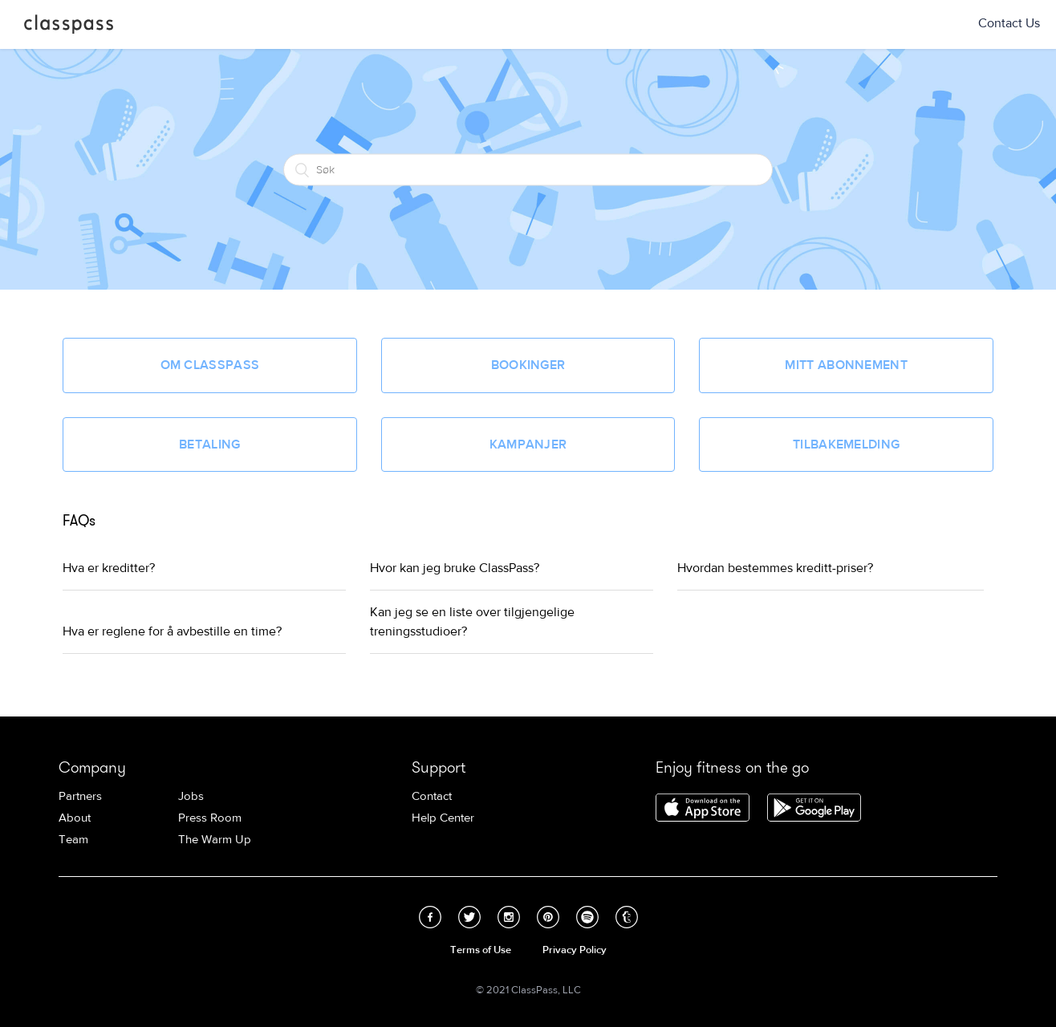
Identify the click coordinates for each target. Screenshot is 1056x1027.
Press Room (210, 818)
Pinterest (548, 917)
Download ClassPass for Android (814, 809)
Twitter (469, 917)
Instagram (509, 917)
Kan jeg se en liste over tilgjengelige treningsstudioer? (472, 621)
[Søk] (528, 169)
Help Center (443, 818)
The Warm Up (214, 839)
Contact (432, 796)
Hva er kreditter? (109, 568)
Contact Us (1009, 23)
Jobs (191, 796)
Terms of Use (480, 950)
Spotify (587, 917)
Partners (80, 796)
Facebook (430, 917)
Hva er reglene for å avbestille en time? (172, 631)
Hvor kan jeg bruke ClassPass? (454, 568)
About (75, 818)
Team (73, 839)
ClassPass (68, 27)
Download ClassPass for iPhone (702, 809)
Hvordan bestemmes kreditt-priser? (775, 568)
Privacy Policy (574, 950)
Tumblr (626, 917)
